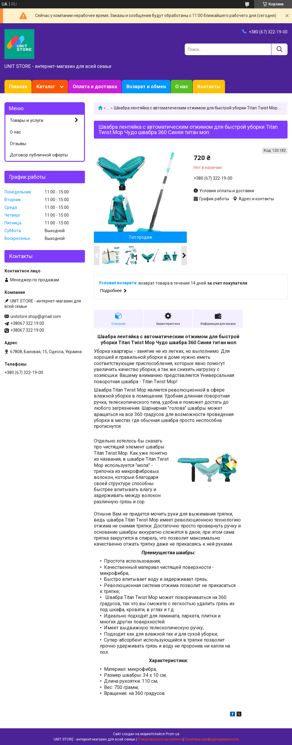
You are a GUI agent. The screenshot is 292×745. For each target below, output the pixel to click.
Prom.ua (172, 734)
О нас (181, 86)
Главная (18, 86)
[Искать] (279, 49)
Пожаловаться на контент (160, 739)
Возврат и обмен (146, 86)
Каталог (45, 86)
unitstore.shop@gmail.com (35, 316)
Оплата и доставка (95, 86)
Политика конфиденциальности (211, 739)
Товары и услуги (26, 120)
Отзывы (18, 143)
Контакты (208, 86)
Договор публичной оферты (39, 155)
